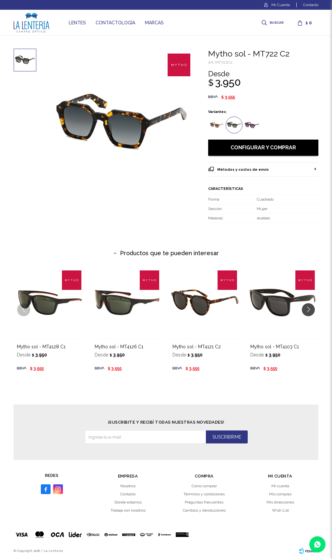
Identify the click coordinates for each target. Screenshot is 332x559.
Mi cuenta (280, 486)
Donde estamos (128, 502)
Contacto (310, 5)
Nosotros (128, 486)
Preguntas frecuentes (204, 502)
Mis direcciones (280, 502)
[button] (310, 323)
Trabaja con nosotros (128, 510)
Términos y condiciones (204, 494)
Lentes (77, 22)
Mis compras (280, 494)
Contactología (115, 22)
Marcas (154, 22)
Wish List (280, 510)
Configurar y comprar (263, 147)
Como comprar (204, 486)
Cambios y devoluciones (204, 510)
